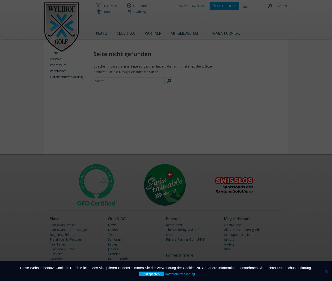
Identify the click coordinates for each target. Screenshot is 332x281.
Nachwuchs (232, 225)
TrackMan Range (62, 225)
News (112, 225)
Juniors (113, 249)
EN (284, 5)
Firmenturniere (225, 33)
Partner (153, 33)
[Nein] (326, 271)
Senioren (114, 239)
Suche (54, 53)
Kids (227, 249)
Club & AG (126, 33)
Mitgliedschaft (186, 33)
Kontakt (56, 59)
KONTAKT (199, 5)
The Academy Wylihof (182, 230)
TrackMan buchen (63, 249)
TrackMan (109, 5)
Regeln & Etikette (63, 234)
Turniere (108, 11)
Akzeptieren (151, 274)
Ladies (113, 244)
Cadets (229, 244)
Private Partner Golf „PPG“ (185, 239)
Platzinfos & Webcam (66, 239)
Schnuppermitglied (238, 234)
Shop (170, 234)
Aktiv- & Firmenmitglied (241, 230)
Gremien (114, 254)
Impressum (58, 65)
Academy (139, 11)
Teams (113, 234)
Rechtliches (58, 71)
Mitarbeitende (118, 259)
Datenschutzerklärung (66, 77)
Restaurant (174, 225)
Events (113, 230)
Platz (101, 33)
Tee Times (140, 5)
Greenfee (57, 259)
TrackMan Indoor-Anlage (68, 230)
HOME (183, 5)
